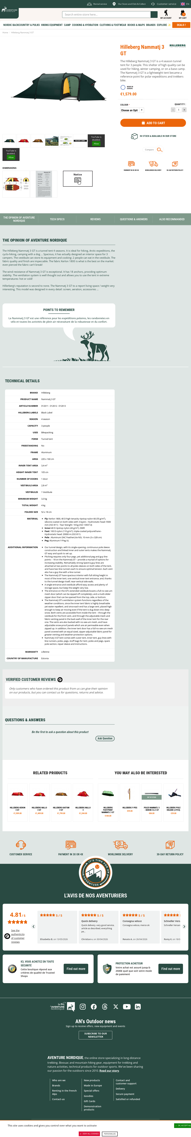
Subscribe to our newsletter (95, 1035)
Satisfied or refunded (128, 1099)
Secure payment (125, 1094)
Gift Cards (89, 1101)
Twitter (116, 1007)
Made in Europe (93, 1085)
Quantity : (180, 104)
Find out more (76, 969)
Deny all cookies (89, 1134)
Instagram (83, 1007)
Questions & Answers (134, 219)
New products (92, 1080)
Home (5, 32)
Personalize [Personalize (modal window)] (110, 1134)
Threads (105, 1007)
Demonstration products (92, 1108)
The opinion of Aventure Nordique (19, 219)
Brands (56, 1085)
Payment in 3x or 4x (131, 170)
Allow (96, 143)
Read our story (109, 1071)
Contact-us (58, 1099)
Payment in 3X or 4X (70, 854)
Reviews (95, 219)
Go (154, 14)
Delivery (120, 1088)
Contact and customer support (126, 1082)
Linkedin (138, 1007)
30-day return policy (175, 170)
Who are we (59, 1080)
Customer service (21, 854)
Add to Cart (156, 123)
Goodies (88, 1096)
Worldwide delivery (153, 170)
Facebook (94, 1007)
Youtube (127, 1007)
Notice (78, 174)
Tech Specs (57, 219)
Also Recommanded (172, 219)
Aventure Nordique (65, 1057)
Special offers (91, 1090)
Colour (124, 104)
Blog (62, 1006)
